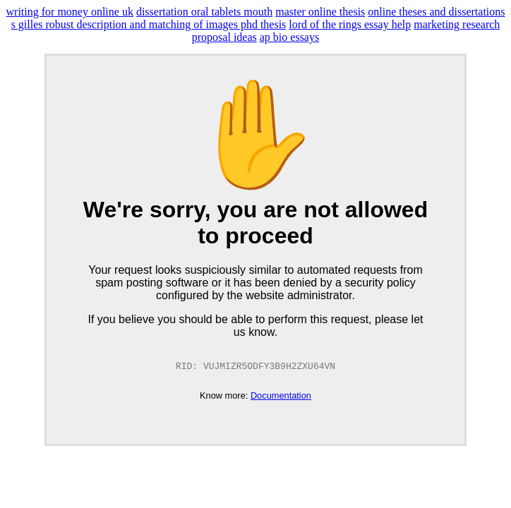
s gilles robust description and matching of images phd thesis (149, 24)
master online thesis (320, 12)
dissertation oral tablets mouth (204, 12)
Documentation (281, 396)
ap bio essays (289, 37)
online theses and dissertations (436, 12)
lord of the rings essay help (350, 24)
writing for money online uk (69, 12)
